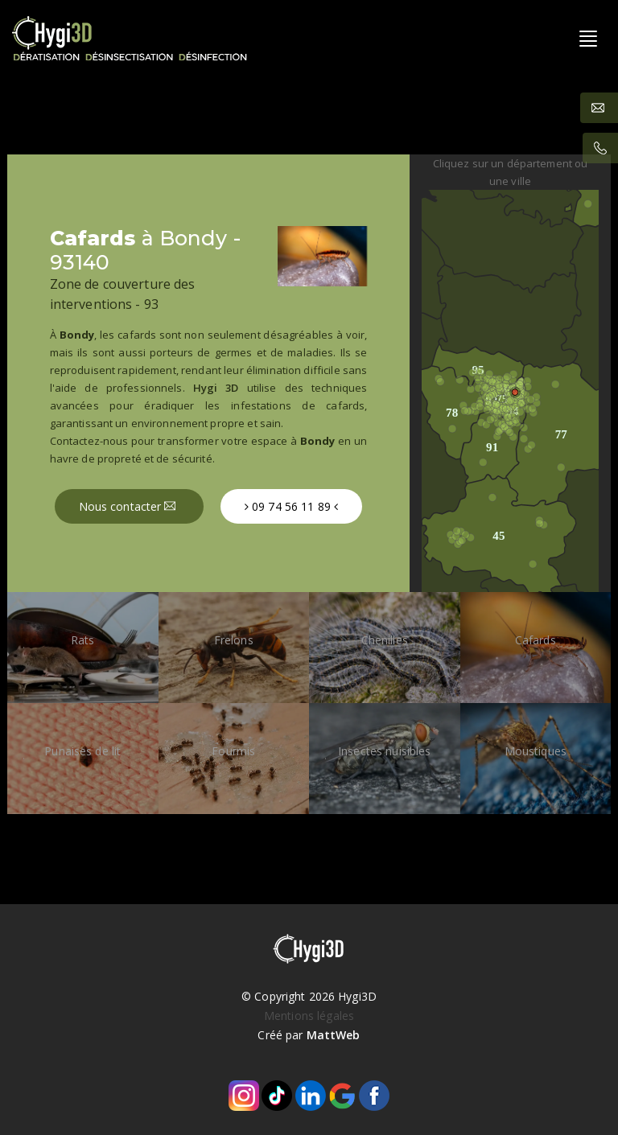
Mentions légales (309, 1015)
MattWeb (333, 1034)
